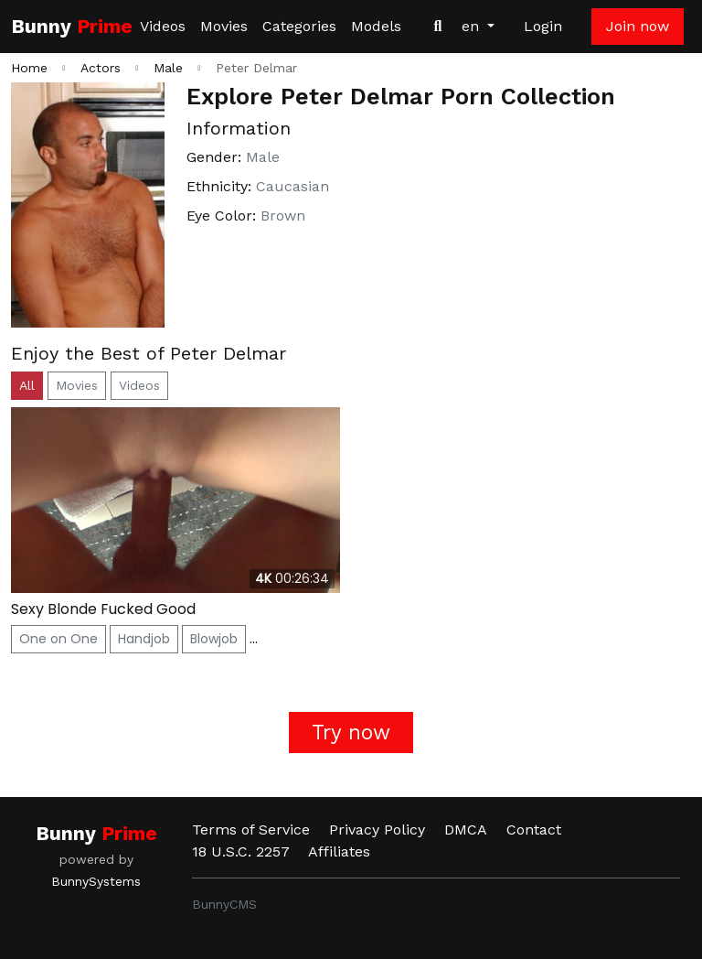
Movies (224, 26)
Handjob (144, 639)
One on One (58, 639)
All (27, 385)
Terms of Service (251, 829)
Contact (533, 829)
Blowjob (214, 639)
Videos (163, 26)
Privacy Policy (377, 829)
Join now (637, 26)
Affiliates (339, 851)
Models (376, 26)
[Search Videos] (437, 27)
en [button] (473, 26)
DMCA (465, 829)
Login (543, 26)
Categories (299, 26)
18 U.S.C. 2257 (241, 851)
